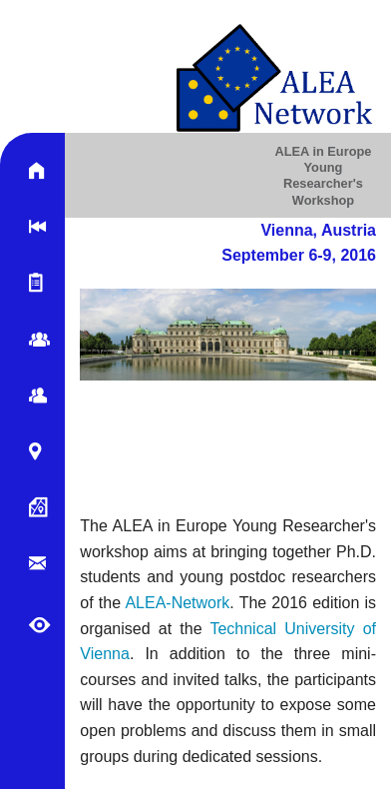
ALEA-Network (177, 602)
